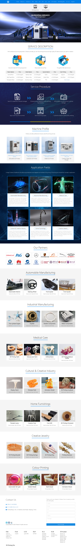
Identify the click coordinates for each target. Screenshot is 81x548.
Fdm (33, 1)
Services (68, 1)
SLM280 (53, 533)
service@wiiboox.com (12, 507)
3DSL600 (44, 539)
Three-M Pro (9, 535)
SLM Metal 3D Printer (16, 325)
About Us (22, 1)
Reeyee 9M (62, 535)
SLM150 (52, 536)
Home (17, 1)
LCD (39, 1)
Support (73, 1)
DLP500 (34, 533)
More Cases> (67, 79)
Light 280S (26, 533)
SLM (49, 1)
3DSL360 (44, 538)
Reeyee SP (62, 533)
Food (36, 1)
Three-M (8, 533)
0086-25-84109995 (12, 504)
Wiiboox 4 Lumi (45, 536)
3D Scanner (54, 1)
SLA (46, 1)
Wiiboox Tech (9, 538)
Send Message (61, 524)
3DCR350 (44, 535)
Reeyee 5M (62, 542)
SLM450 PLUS (54, 535)
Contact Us (28, 1)
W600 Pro (8, 536)
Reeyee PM (62, 540)
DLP (43, 1)
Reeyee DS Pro (63, 536)
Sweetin (16, 533)
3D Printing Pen (61, 1)
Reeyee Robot (63, 538)
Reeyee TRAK (63, 539)
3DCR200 (44, 533)
